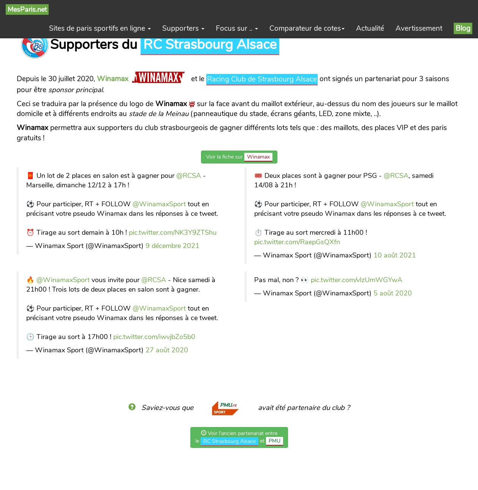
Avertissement (419, 28)
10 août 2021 (395, 255)
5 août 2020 (393, 293)
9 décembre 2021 (172, 245)
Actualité (370, 28)
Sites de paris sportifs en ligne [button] (100, 28)
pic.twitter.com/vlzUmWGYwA (356, 279)
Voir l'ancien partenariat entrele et (239, 438)
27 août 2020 (167, 350)
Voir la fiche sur (239, 157)
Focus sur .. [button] (237, 28)
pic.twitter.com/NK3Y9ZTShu (173, 232)
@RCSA (188, 175)
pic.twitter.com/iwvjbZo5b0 (154, 336)
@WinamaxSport (159, 204)
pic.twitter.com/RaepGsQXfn (297, 242)
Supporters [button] (183, 28)
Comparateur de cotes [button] (307, 28)
